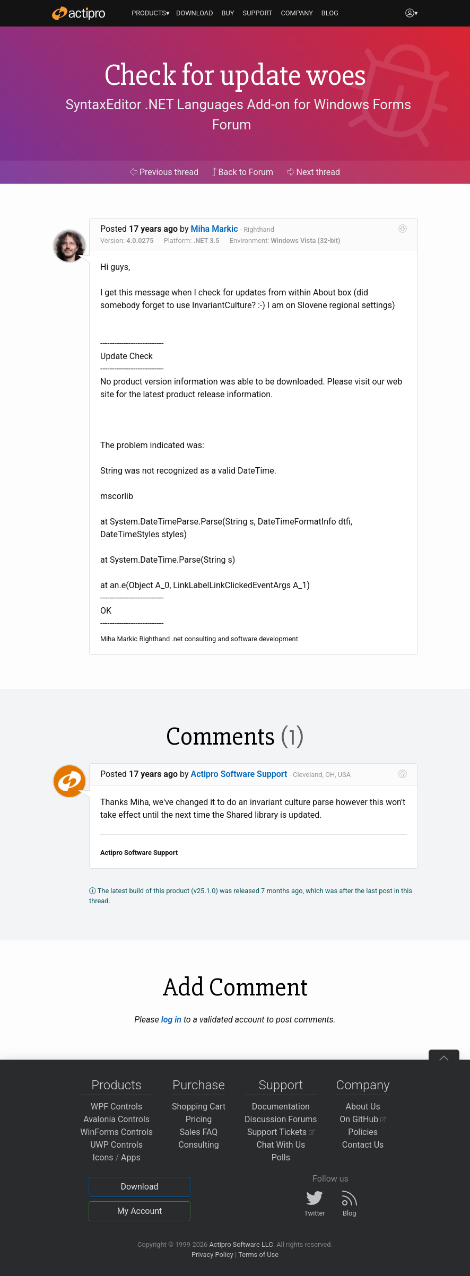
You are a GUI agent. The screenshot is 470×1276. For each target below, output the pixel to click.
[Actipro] (78, 13)
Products (116, 1085)
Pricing (199, 1119)
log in (171, 1020)
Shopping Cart (198, 1107)
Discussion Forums (281, 1119)
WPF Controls (116, 1107)
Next (314, 172)
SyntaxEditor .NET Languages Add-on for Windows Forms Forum (239, 115)
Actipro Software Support (239, 774)
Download (139, 1187)
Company (363, 1085)
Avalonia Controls (116, 1119)
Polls (281, 1157)
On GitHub (363, 1119)
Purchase (198, 1085)
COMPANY (297, 13)
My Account (139, 1211)
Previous (164, 172)
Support (280, 1085)
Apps (131, 1157)
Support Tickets (281, 1132)
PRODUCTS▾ (151, 13)
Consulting (198, 1145)
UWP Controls (116, 1145)
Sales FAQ (199, 1132)
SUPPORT (258, 13)
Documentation (281, 1107)
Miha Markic (214, 229)
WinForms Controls (116, 1132)
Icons (103, 1157)
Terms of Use (258, 1254)
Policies (363, 1132)
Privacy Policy (212, 1254)
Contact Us (363, 1145)
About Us (363, 1107)
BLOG (329, 13)
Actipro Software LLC (241, 1244)
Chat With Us (280, 1145)
